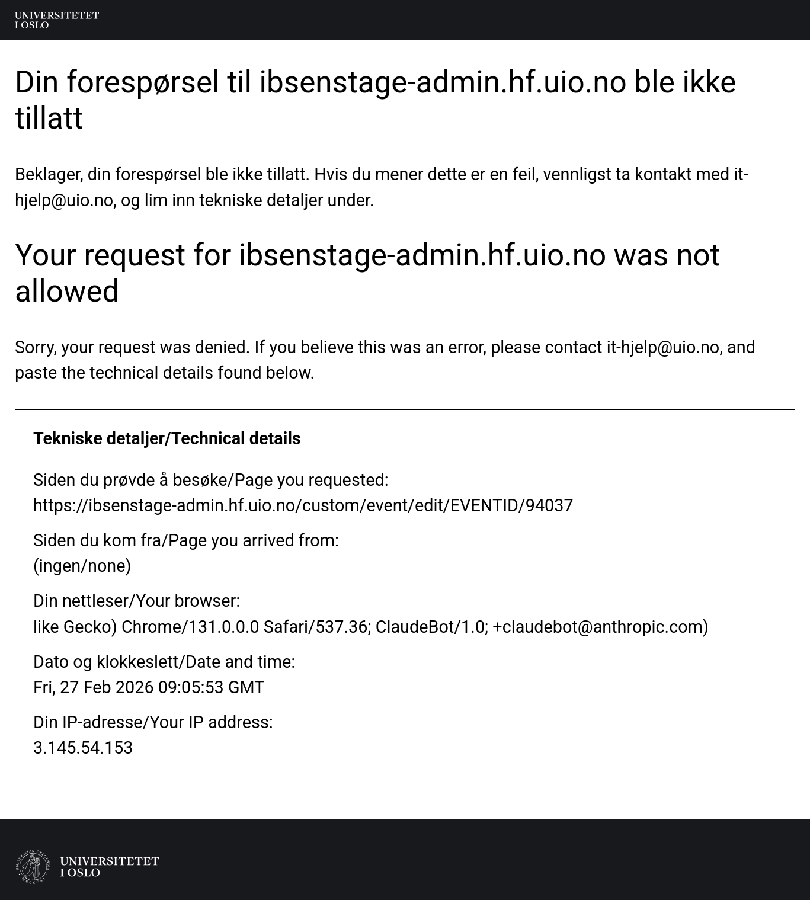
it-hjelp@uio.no (663, 347)
